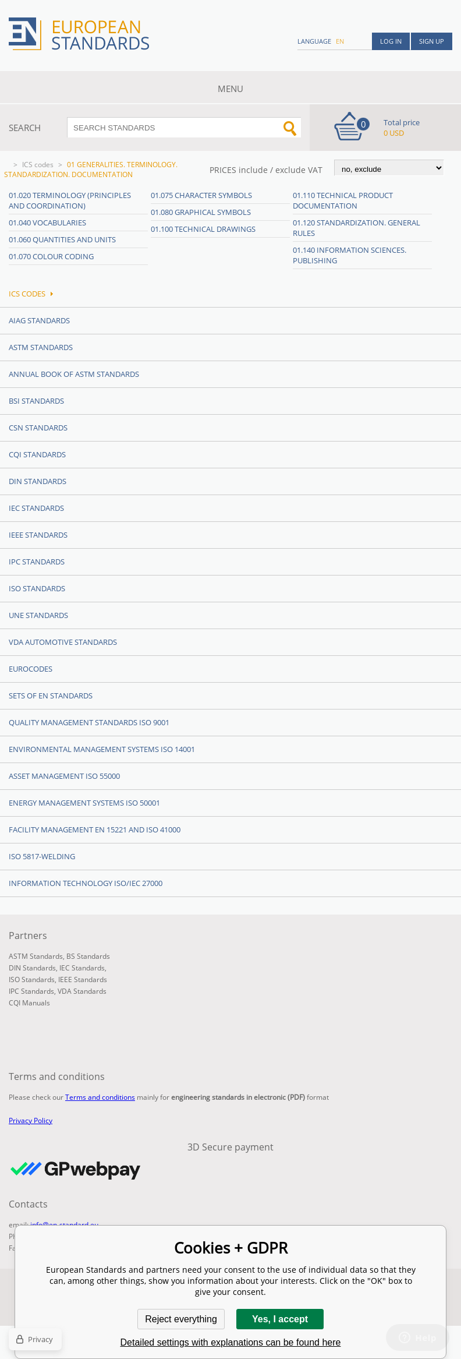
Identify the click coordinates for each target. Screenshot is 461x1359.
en (340, 41)
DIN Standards (37, 481)
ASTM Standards (41, 347)
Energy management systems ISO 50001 (84, 802)
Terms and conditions (100, 1097)
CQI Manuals (29, 1003)
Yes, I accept (280, 1319)
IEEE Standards (38, 535)
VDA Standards (82, 991)
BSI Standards (36, 401)
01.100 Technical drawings (203, 229)
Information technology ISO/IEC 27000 (85, 883)
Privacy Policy (30, 1120)
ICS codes (38, 165)
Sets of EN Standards (51, 695)
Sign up (431, 41)
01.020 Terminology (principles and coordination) (70, 200)
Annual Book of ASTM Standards (74, 374)
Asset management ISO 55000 (64, 776)
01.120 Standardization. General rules (356, 227)
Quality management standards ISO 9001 (89, 722)
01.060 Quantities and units (62, 239)
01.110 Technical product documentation (343, 200)
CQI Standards (37, 454)
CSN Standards (38, 427)
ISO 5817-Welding (42, 856)
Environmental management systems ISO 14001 (102, 749)
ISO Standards (37, 588)
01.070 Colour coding (51, 256)
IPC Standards (37, 561)
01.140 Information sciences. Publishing (349, 255)
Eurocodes (30, 668)
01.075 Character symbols (201, 195)
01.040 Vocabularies (47, 222)
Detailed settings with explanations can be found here (230, 1342)
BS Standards (88, 956)
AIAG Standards (39, 320)
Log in (391, 41)
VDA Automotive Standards (63, 642)
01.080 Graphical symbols (201, 212)
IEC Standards (36, 508)
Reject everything (181, 1319)
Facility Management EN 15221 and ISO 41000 (94, 829)
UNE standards (38, 615)
